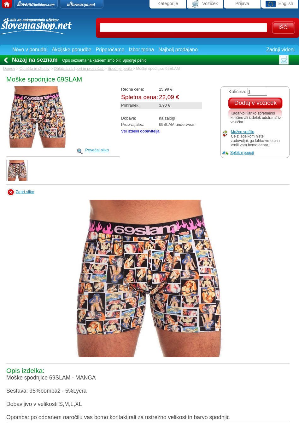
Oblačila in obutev (35, 68)
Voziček (205, 4)
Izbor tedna (141, 49)
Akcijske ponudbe (71, 49)
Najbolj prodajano (178, 49)
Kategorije (168, 3)
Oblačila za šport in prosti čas (79, 68)
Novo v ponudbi (29, 49)
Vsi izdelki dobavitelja (140, 131)
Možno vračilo (242, 132)
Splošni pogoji (242, 152)
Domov (9, 68)
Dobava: (128, 118)
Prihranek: (130, 105)
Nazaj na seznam (35, 60)
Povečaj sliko (97, 150)
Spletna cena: (139, 97)
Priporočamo (110, 49)
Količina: (237, 91)
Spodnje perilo (120, 68)
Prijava (242, 3)
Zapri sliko (25, 191)
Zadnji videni (280, 49)
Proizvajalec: (132, 124)
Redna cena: (132, 89)
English (279, 4)
